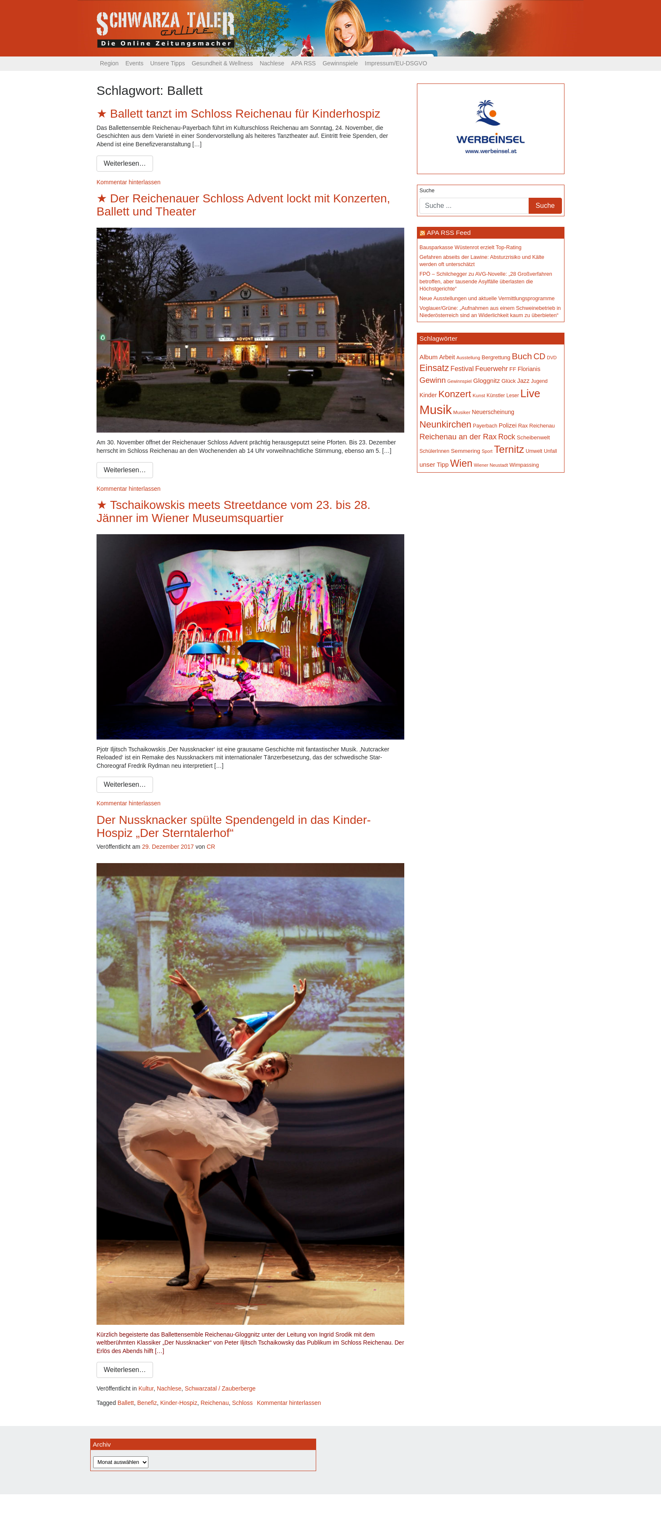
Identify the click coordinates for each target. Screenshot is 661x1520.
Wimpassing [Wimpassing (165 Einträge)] (524, 465)
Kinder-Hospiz (178, 1402)
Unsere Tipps (167, 63)
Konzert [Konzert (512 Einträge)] (454, 394)
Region (109, 63)
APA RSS (303, 63)
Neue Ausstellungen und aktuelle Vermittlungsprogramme (487, 298)
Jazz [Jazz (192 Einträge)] (523, 380)
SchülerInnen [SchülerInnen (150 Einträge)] (434, 451)
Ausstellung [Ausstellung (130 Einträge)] (468, 357)
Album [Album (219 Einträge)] (428, 356)
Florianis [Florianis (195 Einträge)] (529, 369)
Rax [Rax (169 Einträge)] (523, 425)
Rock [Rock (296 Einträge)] (507, 437)
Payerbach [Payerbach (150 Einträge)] (485, 426)
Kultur (145, 1388)
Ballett (126, 1402)
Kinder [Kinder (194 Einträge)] (428, 395)
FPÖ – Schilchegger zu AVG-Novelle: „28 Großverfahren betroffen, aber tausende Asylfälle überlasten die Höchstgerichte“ (485, 281)
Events (134, 63)
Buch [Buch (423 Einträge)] (522, 356)
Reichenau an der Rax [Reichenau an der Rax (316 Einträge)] (458, 436)
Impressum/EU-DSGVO (396, 63)
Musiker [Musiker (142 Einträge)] (461, 412)
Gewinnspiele (340, 63)
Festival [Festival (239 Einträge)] (462, 368)
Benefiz (147, 1402)
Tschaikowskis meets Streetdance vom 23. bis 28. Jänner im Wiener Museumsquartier (234, 511)
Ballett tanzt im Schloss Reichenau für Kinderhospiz (245, 113)
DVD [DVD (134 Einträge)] (551, 357)
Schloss (242, 1402)
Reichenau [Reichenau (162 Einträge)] (542, 426)
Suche (427, 191)
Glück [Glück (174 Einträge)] (508, 381)
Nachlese (272, 63)
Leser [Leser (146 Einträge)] (512, 395)
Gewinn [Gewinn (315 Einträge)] (432, 380)
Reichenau (215, 1402)
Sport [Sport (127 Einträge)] (487, 451)
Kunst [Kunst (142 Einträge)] (479, 395)
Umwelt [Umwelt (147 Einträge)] (534, 451)
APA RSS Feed (448, 232)
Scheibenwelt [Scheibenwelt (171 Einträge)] (533, 437)
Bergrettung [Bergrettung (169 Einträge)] (495, 357)
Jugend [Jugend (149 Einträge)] (539, 381)
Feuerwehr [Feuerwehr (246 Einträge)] (491, 368)
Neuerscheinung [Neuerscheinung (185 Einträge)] (493, 412)
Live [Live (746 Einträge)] (530, 393)
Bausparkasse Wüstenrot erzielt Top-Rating (470, 247)
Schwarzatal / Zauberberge (220, 1388)
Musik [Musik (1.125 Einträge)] (435, 410)
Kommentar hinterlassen (129, 182)
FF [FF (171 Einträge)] (512, 369)
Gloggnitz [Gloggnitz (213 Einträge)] (486, 380)
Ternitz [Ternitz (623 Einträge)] (509, 449)
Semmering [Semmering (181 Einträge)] (466, 451)
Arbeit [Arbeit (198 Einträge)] (447, 357)
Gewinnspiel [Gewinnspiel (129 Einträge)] (459, 381)
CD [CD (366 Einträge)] (539, 356)
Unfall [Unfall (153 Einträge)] (550, 451)
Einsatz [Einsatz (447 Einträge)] (434, 368)
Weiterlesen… (125, 163)
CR (211, 846)
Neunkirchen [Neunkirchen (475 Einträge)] (445, 424)
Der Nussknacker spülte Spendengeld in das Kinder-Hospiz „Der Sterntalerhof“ (234, 826)
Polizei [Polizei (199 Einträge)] (507, 425)
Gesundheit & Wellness (222, 63)
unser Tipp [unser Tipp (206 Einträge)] (434, 464)
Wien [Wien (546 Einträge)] (461, 463)
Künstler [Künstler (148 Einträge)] (495, 395)
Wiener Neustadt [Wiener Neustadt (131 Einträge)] (491, 465)
